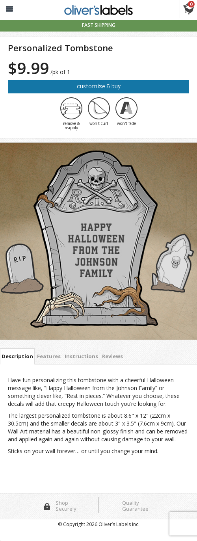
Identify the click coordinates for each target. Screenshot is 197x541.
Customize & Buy (99, 86)
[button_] (9, 10)
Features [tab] (49, 356)
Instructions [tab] (81, 356)
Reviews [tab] (112, 356)
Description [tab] (17, 356)
